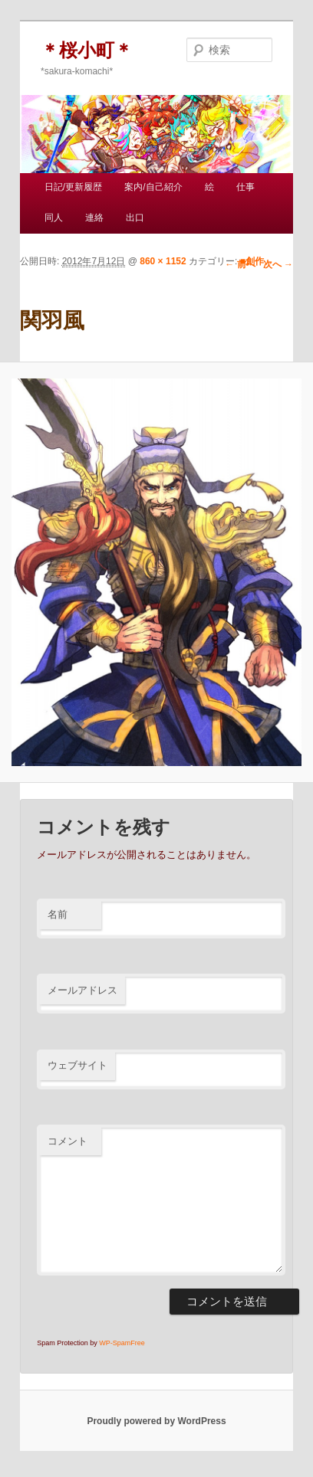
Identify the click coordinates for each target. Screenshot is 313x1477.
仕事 (245, 187)
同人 (53, 217)
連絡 (94, 217)
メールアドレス (82, 990)
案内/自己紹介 (153, 187)
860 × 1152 (163, 261)
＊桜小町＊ (87, 50)
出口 (135, 217)
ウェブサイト (77, 1065)
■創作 (252, 261)
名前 (58, 914)
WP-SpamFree (122, 1343)
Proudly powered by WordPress (156, 1421)
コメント (67, 1141)
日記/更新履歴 (73, 187)
